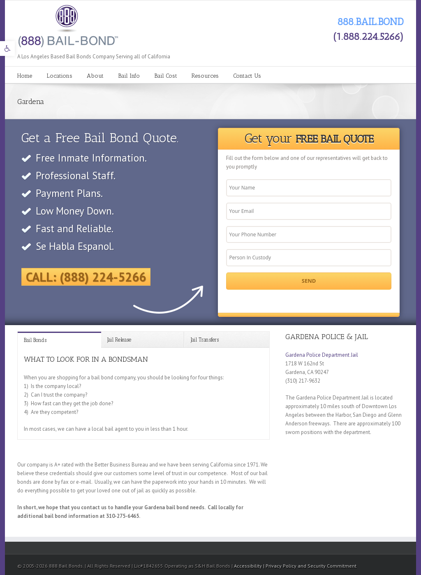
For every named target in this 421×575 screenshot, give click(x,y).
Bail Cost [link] (165, 75)
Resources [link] (205, 75)
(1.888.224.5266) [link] (368, 36)
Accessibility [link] (248, 566)
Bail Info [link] (129, 75)
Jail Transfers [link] (205, 340)
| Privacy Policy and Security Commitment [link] (309, 566)
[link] (7, 48)
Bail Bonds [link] (35, 340)
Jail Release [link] (119, 340)
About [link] (95, 75)
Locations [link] (59, 75)
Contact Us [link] (247, 75)
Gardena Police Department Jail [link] (321, 354)
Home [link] (24, 75)
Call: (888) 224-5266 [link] (86, 277)
